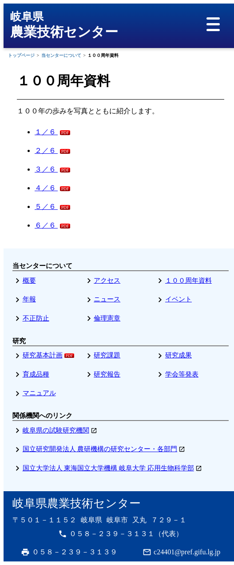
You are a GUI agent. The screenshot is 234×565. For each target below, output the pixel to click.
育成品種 (36, 374)
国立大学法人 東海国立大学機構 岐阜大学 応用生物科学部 (108, 468)
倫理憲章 (107, 318)
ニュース (107, 299)
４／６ (46, 188)
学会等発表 (181, 374)
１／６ (46, 132)
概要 (29, 280)
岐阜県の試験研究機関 (56, 430)
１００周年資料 (188, 280)
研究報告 (107, 374)
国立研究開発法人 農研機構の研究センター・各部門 (100, 449)
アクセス (107, 280)
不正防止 (36, 318)
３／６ (46, 169)
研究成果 (178, 355)
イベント (178, 299)
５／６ (46, 206)
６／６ (46, 225)
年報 (29, 299)
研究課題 (107, 355)
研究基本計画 (43, 355)
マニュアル (39, 393)
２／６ (46, 150)
